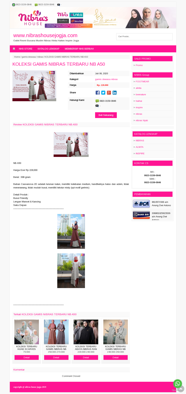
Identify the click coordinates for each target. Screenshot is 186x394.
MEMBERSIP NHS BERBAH (79, 48)
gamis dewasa (29, 57)
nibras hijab (142, 120)
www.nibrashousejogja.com (45, 35)
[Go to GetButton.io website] (177, 390)
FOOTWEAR (142, 81)
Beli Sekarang (106, 115)
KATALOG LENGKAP (48, 48)
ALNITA (139, 147)
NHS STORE (25, 48)
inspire (139, 107)
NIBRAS (140, 140)
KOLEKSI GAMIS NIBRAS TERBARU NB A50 (58, 64)
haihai (139, 101)
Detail (27, 357)
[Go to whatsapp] (177, 383)
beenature (141, 94)
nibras (40, 57)
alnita (138, 88)
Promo (139, 65)
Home (17, 57)
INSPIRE (140, 153)
